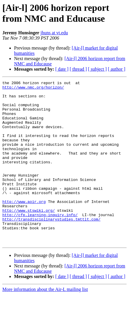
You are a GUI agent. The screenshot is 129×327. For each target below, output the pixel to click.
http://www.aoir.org (24, 226)
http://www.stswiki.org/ (28, 236)
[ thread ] (78, 69)
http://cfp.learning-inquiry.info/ (40, 242)
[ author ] (116, 69)
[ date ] (61, 69)
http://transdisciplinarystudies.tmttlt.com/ (51, 247)
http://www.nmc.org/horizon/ (33, 89)
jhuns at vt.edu (54, 32)
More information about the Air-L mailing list (45, 321)
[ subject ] (97, 69)
